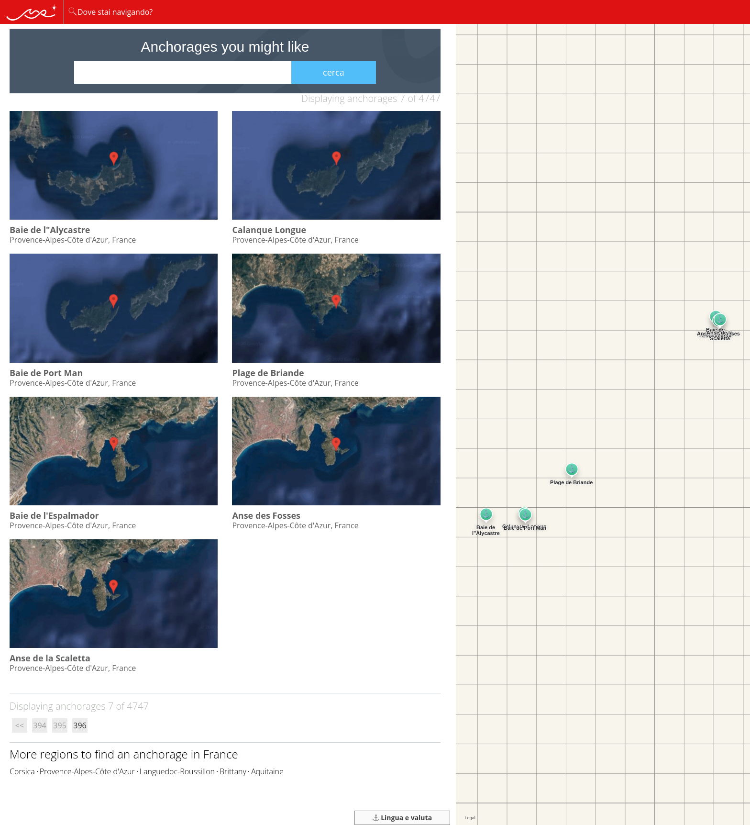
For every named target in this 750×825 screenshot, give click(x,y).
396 (79, 725)
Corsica (22, 771)
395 (59, 725)
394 (39, 725)
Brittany (233, 771)
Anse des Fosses (266, 515)
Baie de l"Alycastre (50, 229)
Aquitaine (267, 771)
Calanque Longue (269, 229)
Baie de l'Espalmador (54, 515)
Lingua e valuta (402, 817)
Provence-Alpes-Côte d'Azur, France (73, 239)
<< (19, 725)
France (220, 754)
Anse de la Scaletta (50, 658)
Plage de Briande (268, 373)
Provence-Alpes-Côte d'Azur (87, 771)
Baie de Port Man (46, 373)
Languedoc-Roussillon (177, 771)
